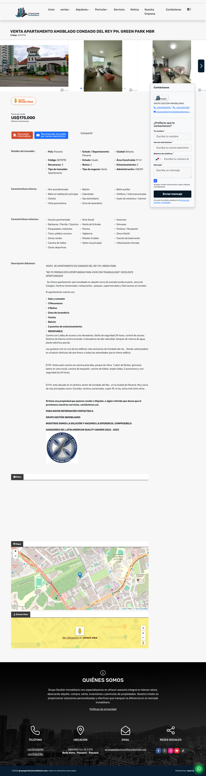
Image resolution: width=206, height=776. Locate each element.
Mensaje (158, 165)
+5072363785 (183, 107)
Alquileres (82, 9)
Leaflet (123, 609)
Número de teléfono (164, 153)
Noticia (135, 9)
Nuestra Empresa (150, 11)
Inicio (51, 9)
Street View (23, 100)
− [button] (15, 556)
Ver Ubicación (70, 637)
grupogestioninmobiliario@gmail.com (174, 112)
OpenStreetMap (141, 609)
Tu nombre (159, 131)
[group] (34, 66)
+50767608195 (163, 107)
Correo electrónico (163, 142)
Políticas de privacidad (103, 709)
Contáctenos (173, 9)
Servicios (119, 9)
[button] (81, 88)
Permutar (100, 9)
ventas (64, 9)
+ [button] (15, 551)
